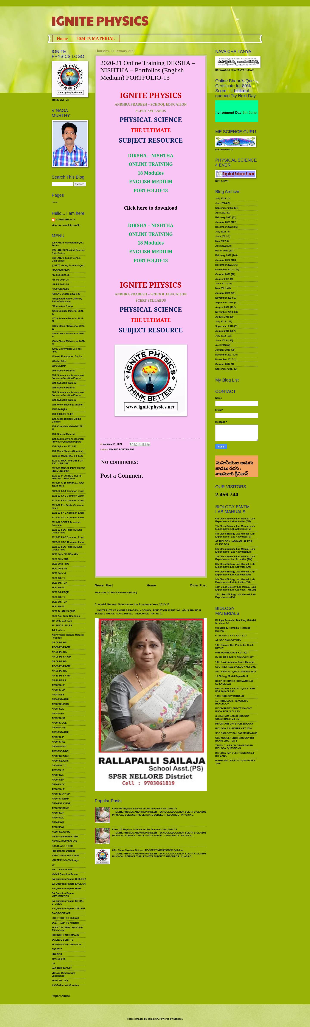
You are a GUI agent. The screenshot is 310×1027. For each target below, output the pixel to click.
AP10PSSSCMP (60, 808)
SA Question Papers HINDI (67, 888)
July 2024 (220, 198)
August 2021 (222, 279)
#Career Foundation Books (67, 356)
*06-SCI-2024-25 (61, 270)
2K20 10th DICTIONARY (65, 554)
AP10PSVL (58, 817)
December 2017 (224, 354)
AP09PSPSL (58, 741)
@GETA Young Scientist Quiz (68, 265)
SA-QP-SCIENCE (61, 913)
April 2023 (221, 212)
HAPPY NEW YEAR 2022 (65, 855)
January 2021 (222, 293)
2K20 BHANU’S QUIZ (63, 611)
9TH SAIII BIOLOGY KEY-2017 (232, 652)
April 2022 (221, 246)
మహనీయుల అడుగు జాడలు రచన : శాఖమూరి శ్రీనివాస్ (234, 461)
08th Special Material (63, 370)
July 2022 (220, 231)
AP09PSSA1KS (60, 760)
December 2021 (224, 264)
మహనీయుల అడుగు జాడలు (65, 985)
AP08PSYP (58, 713)
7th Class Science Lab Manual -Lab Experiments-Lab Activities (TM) (235, 527)
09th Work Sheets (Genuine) (67, 404)
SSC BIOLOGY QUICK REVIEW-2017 (235, 671)
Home (62, 38)
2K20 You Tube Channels (66, 616)
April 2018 (221, 345)
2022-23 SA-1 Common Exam (68, 542)
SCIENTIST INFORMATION (66, 944)
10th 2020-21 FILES (62, 414)
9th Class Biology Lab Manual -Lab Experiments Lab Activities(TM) (235, 580)
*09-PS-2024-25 (60, 284)
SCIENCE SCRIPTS (62, 939)
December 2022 (224, 227)
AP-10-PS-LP (59, 680)
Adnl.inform (58, 630)
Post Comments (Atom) (124, 592)
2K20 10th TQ (59, 568)
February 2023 (223, 217)
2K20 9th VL (58, 606)
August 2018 (222, 331)
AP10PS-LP (58, 789)
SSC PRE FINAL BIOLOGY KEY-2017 (235, 666)
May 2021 (220, 288)
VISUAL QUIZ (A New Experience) (63, 974)
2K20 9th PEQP (60, 592)
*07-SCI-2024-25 (61, 275)
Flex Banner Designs (63, 850)
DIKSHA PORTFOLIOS (122, 449)
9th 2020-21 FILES (62, 625)
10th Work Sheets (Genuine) (67, 451)
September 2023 (224, 208)
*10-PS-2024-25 (60, 289)
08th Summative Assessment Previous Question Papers (68, 376)
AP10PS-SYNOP (61, 794)
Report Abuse (61, 995)
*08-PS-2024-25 (60, 279)
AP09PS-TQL (59, 727)
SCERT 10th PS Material (65, 922)
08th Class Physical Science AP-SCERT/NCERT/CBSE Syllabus (147, 850)
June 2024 (221, 203)
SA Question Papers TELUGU (68, 908)
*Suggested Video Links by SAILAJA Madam (67, 300)
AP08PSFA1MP (60, 699)
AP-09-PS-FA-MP (61, 666)
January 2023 (222, 222)
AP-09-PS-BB (59, 661)
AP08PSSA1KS (60, 704)
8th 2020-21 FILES (62, 620)
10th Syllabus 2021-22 (64, 446)
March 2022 (221, 250)
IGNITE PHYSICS (100, 20)
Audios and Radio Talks (65, 836)
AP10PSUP (58, 813)
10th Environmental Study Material (234, 662)
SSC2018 (57, 954)
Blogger (178, 1019)
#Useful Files (59, 361)
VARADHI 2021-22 (62, 968)
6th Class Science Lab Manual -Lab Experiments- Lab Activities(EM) (235, 550)
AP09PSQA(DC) (60, 751)
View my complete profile (66, 225)
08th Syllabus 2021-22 (64, 383)
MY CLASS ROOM (62, 869)
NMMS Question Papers (65, 874)
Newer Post (104, 585)
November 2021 (224, 269)
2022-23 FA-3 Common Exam (68, 537)
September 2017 (224, 369)
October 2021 (222, 274)
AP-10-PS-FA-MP (61, 675)
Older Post (198, 585)
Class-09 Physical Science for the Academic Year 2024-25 (144, 808)
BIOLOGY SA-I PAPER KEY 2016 (233, 728)
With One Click (60, 980)
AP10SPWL (58, 827)
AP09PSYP (58, 779)
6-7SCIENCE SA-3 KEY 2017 (231, 635)
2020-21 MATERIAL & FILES (67, 456)
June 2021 (221, 283)
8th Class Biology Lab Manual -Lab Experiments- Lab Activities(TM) (235, 535)
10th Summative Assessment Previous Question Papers (68, 440)
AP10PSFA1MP (60, 798)
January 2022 (222, 260)
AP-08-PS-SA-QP (61, 656)
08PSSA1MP (59, 366)
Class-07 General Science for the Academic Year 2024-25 (132, 604)
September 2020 (224, 302)
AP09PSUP (58, 770)
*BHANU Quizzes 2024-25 (66, 294)
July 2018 (220, 335)
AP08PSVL (58, 709)
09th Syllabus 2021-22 (64, 400)
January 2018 (222, 350)
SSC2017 (57, 949)
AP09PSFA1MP (60, 732)
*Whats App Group (62, 306)
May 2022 (220, 241)
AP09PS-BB (58, 718)
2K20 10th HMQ (60, 564)
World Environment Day (229, 112)
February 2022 (223, 255)
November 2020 (224, 297)
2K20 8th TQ (58, 578)
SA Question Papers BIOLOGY (69, 879)
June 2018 (221, 340)
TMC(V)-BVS (59, 958)
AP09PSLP (58, 737)
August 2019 (222, 316)
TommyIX (153, 1019)
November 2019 (224, 312)
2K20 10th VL (59, 573)
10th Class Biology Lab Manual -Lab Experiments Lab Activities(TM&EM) (235, 588)
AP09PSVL (58, 775)
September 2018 (224, 326)
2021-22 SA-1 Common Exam (68, 512)
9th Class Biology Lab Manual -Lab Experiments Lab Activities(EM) (235, 573)
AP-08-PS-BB (59, 642)
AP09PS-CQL (59, 723)
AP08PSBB (58, 694)
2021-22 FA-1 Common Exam (68, 491)
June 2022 (221, 236)
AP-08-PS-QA (59, 652)
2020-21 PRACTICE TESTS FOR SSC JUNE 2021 (67, 477)
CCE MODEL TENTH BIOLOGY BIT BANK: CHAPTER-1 (234, 739)
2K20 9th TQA (59, 601)
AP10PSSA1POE (61, 803)
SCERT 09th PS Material (65, 918)
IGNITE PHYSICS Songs (65, 860)
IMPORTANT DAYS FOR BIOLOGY (234, 723)
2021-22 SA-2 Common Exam (68, 517)
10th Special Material (63, 434)
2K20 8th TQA (59, 582)
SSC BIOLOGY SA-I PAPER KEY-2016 (236, 733)
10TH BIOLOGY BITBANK (229, 696)
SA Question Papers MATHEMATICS (63, 894)
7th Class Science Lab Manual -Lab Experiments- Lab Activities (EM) (235, 558)
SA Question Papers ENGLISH (69, 883)
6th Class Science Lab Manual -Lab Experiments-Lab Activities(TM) (235, 520)
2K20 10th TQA (60, 559)
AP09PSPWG (59, 746)
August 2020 (222, 307)
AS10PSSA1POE (61, 832)
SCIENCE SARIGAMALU (65, 935)
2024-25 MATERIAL (95, 38)
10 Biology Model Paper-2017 (231, 676)
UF (53, 963)
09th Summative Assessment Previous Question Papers (68, 393)
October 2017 (222, 364)
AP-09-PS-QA (59, 671)
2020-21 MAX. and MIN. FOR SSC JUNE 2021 (67, 462)
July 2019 (220, 321)
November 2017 (224, 359)
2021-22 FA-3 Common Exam (68, 500)
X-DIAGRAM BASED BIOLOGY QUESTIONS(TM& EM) (232, 717)
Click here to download (151, 208)
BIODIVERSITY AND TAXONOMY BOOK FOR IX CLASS (233, 709)
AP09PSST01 (59, 765)
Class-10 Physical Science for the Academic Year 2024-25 (144, 829)
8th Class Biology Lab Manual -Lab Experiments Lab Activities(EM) (235, 565)
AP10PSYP (58, 822)
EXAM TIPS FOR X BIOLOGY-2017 (234, 657)
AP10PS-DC (58, 784)
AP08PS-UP (58, 690)
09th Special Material (63, 387)
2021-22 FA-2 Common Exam (68, 495)
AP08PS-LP (58, 685)
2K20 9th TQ (58, 597)
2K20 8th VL (58, 587)
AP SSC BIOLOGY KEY (228, 640)
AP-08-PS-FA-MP (61, 647)
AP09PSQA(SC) (60, 756)
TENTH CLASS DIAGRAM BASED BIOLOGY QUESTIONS (234, 747)
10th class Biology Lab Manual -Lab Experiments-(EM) (235, 595)
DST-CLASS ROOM (62, 846)
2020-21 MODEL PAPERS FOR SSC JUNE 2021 (68, 469)
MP (53, 865)
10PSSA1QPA (59, 409)
